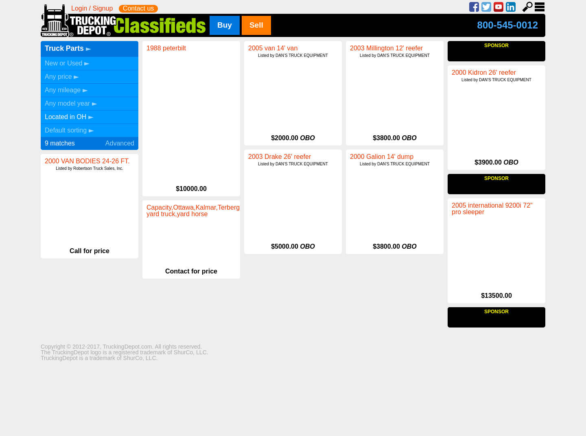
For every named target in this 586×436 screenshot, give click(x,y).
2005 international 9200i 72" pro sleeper (186, 210)
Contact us (138, 8)
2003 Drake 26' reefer (279, 156)
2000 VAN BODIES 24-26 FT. (87, 161)
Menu (540, 7)
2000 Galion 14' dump (381, 156)
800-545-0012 (507, 25)
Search (527, 7)
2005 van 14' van (272, 48)
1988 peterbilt (166, 48)
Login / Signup (92, 8)
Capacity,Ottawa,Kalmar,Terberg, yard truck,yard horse (295, 268)
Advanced (119, 143)
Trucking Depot (125, 20)
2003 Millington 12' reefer (386, 48)
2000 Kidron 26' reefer (484, 131)
